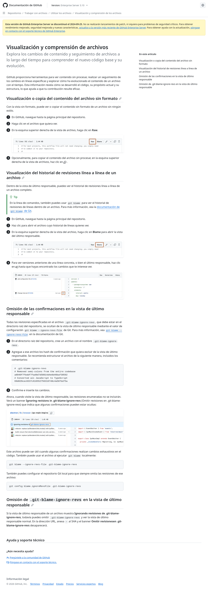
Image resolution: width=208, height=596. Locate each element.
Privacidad (48, 583)
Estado (59, 583)
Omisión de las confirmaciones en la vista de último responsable (55, 311)
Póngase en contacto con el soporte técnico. (31, 562)
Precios (70, 583)
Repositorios (14, 13)
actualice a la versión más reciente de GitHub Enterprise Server (112, 27)
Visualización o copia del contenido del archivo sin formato (64, 98)
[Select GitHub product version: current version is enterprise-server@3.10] (69, 5)
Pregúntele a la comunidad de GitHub (28, 557)
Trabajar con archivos (36, 13)
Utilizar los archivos (61, 13)
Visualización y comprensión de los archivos (98, 13)
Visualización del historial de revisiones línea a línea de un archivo (61, 175)
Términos (35, 583)
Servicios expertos (86, 583)
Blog (100, 583)
